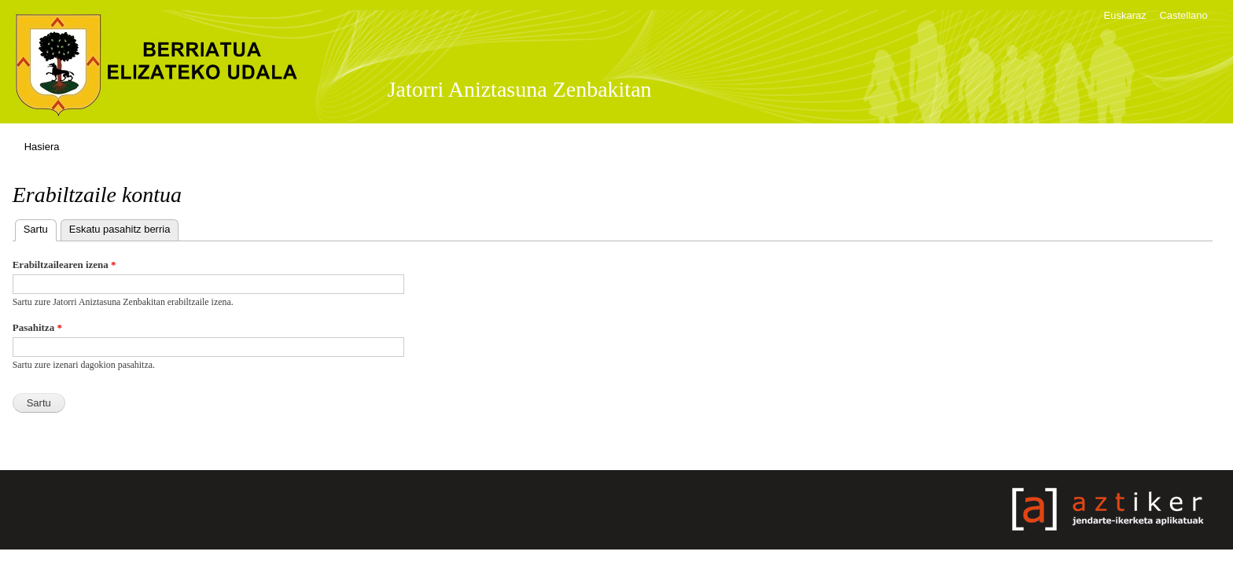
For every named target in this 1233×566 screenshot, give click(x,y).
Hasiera (42, 147)
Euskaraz (1125, 15)
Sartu (40, 227)
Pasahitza (37, 327)
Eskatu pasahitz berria (120, 229)
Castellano (1183, 15)
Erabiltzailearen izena (64, 264)
